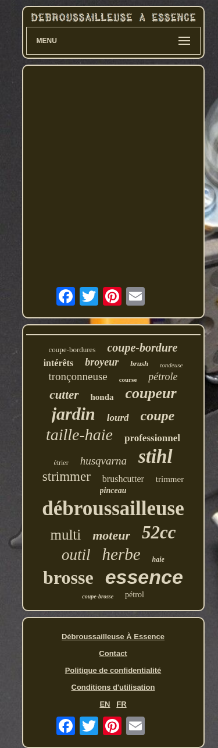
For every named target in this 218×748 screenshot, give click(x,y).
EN (104, 704)
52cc (159, 532)
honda (102, 397)
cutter (63, 395)
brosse (68, 577)
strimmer (66, 476)
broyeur (102, 362)
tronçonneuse (77, 376)
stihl (155, 456)
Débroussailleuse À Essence (113, 636)
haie (158, 559)
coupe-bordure (142, 347)
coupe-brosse (97, 596)
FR (121, 704)
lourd (118, 417)
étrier (60, 463)
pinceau (113, 490)
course (128, 379)
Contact (113, 653)
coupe (158, 415)
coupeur (151, 393)
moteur (111, 535)
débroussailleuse (113, 508)
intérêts (59, 363)
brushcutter (123, 479)
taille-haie (79, 435)
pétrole (162, 376)
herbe (121, 554)
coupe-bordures (72, 349)
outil (76, 554)
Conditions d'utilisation (113, 687)
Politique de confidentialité (113, 670)
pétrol (134, 594)
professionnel (152, 438)
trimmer (170, 479)
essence (144, 577)
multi (65, 535)
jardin (73, 413)
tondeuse (171, 364)
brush (139, 363)
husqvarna (103, 461)
